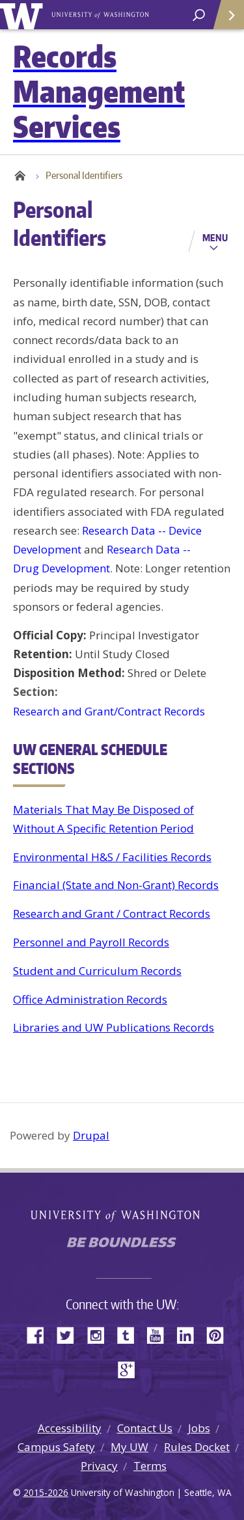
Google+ (130, 1368)
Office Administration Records (90, 999)
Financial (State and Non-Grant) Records (116, 884)
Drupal (91, 1135)
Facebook (40, 1334)
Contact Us (144, 1427)
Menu (215, 237)
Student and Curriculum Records (97, 970)
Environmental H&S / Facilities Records (112, 856)
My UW (129, 1446)
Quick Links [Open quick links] (224, 19)
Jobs (199, 1427)
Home (19, 175)
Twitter (70, 1334)
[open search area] (198, 15)
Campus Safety (56, 1446)
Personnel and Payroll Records (91, 942)
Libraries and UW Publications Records (113, 1027)
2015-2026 (45, 1492)
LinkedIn (190, 1334)
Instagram (100, 1334)
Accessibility (70, 1427)
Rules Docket (197, 1446)
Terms (150, 1465)
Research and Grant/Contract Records (109, 711)
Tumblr (130, 1334)
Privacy (99, 1465)
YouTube (160, 1334)
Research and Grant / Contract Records (111, 913)
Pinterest (220, 1334)
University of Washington (23, 14)
